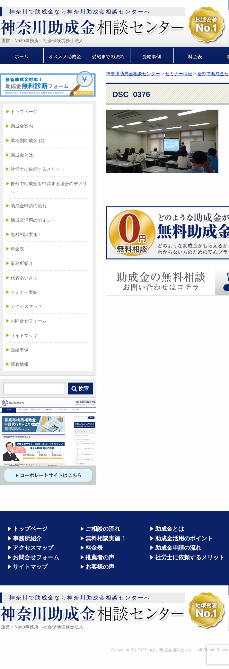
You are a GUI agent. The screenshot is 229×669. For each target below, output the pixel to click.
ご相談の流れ (102, 529)
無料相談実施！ (26, 234)
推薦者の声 (99, 557)
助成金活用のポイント (33, 220)
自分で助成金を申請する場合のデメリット (49, 187)
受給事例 (20, 349)
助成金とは (22, 155)
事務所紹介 (22, 263)
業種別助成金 (27, 140)
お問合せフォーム (29, 320)
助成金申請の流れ (29, 205)
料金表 (17, 248)
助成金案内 (22, 126)
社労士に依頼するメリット (38, 169)
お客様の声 (99, 567)
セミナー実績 (24, 292)
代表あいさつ (24, 277)
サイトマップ (24, 335)
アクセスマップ (26, 306)
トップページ (24, 111)
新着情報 (20, 364)
